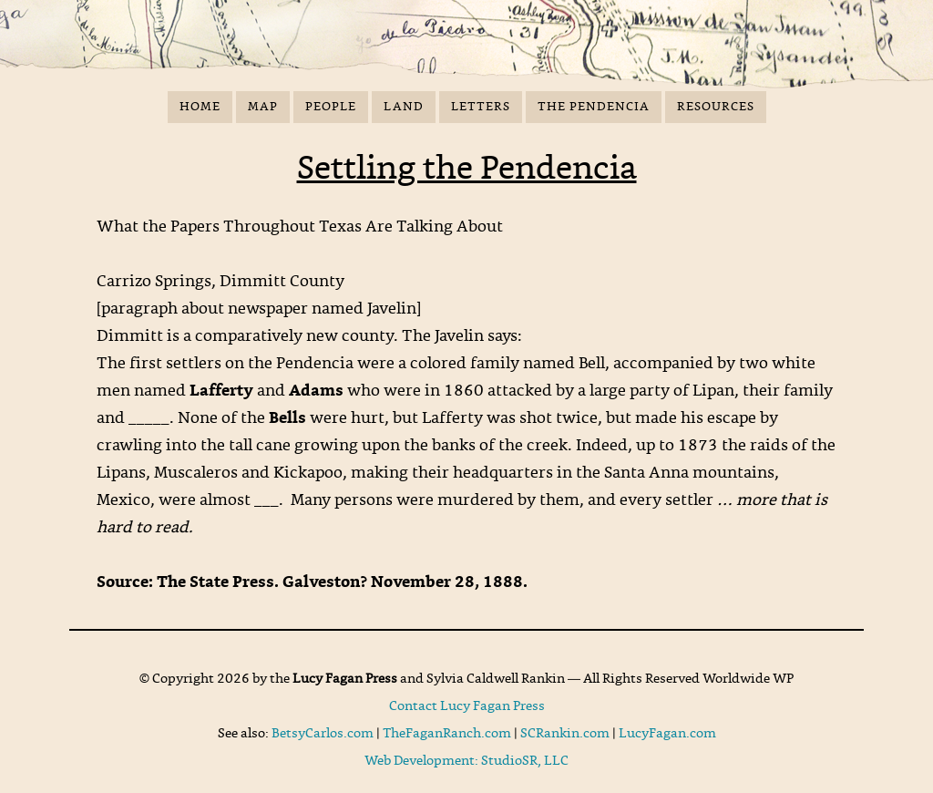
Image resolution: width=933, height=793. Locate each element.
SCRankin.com (565, 734)
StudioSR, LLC (525, 761)
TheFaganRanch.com (447, 734)
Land (404, 107)
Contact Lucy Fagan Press (467, 706)
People (330, 107)
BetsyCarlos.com (323, 734)
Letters (480, 107)
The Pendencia (594, 107)
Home (199, 107)
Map (263, 107)
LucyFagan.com (667, 734)
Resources (715, 107)
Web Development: (422, 761)
